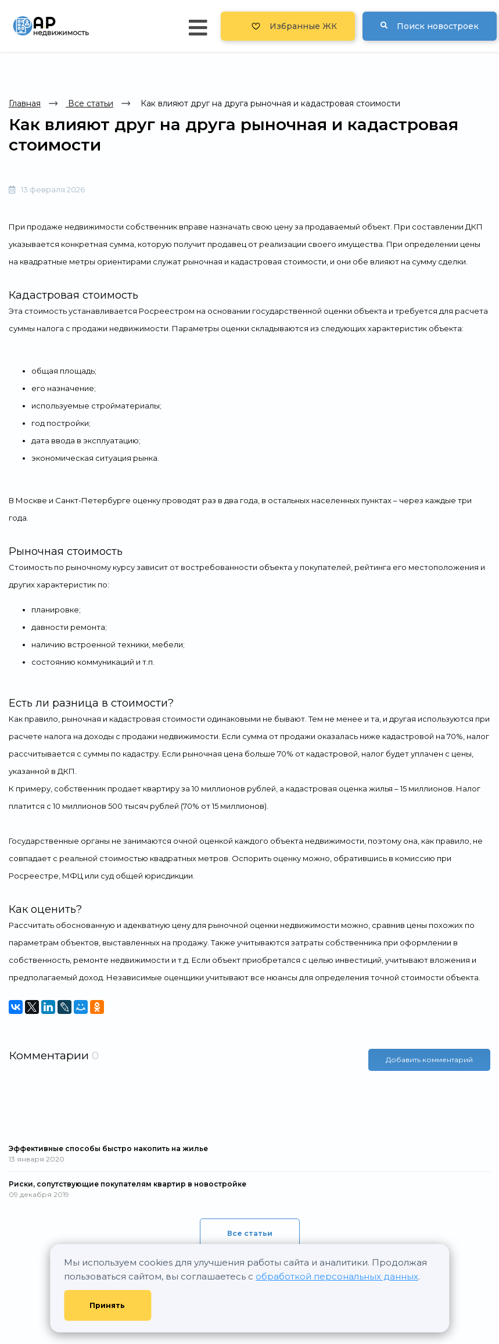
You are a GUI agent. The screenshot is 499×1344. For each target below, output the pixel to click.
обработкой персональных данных (337, 1276)
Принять (107, 1305)
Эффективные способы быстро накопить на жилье (108, 1148)
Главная (25, 103)
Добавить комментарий (429, 1059)
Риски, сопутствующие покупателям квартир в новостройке (127, 1184)
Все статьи (89, 103)
